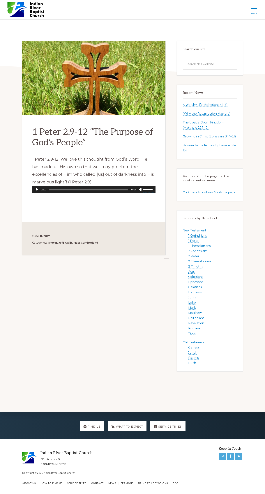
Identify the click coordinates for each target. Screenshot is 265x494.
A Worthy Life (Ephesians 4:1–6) (205, 105)
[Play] (37, 189)
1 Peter (52, 242)
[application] (94, 189)
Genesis (193, 347)
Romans (194, 328)
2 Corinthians (197, 251)
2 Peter (193, 256)
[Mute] (140, 189)
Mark (192, 307)
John (192, 297)
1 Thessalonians (199, 246)
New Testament (194, 230)
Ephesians (195, 282)
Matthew (195, 313)
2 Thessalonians (199, 261)
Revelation (196, 323)
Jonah (192, 352)
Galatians (195, 287)
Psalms (193, 358)
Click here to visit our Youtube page (209, 192)
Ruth (192, 363)
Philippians (196, 318)
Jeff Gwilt (65, 242)
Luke (192, 302)
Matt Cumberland (85, 242)
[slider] (88, 189)
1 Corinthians (197, 235)
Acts (191, 271)
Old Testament (194, 342)
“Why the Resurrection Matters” (206, 113)
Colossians (195, 277)
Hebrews (195, 292)
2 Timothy (195, 266)
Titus (192, 333)
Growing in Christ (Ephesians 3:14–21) (209, 136)
